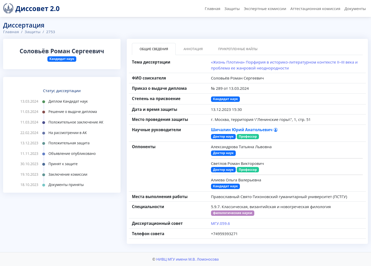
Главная (212, 8)
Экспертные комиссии (265, 8)
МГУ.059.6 (220, 223)
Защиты (232, 8)
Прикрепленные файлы (238, 49)
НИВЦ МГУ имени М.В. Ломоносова (187, 259)
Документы (355, 8)
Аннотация (193, 49)
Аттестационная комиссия (315, 8)
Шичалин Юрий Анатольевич (244, 129)
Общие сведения (154, 49)
